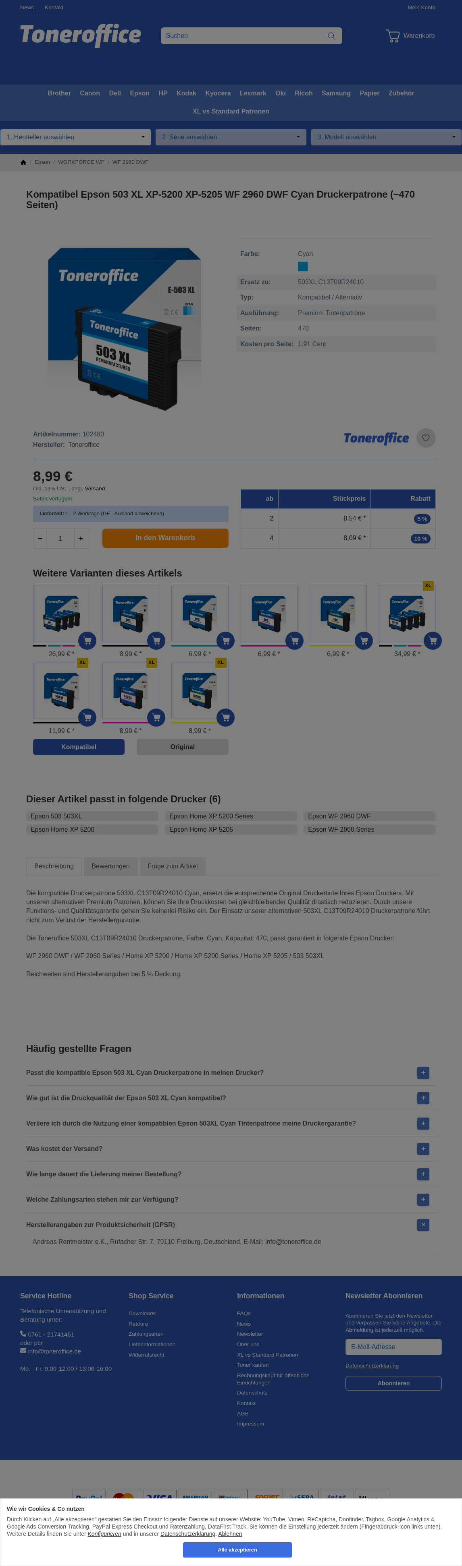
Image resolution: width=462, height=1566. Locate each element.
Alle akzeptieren (237, 1550)
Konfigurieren (104, 1534)
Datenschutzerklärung (187, 1534)
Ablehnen (230, 1534)
